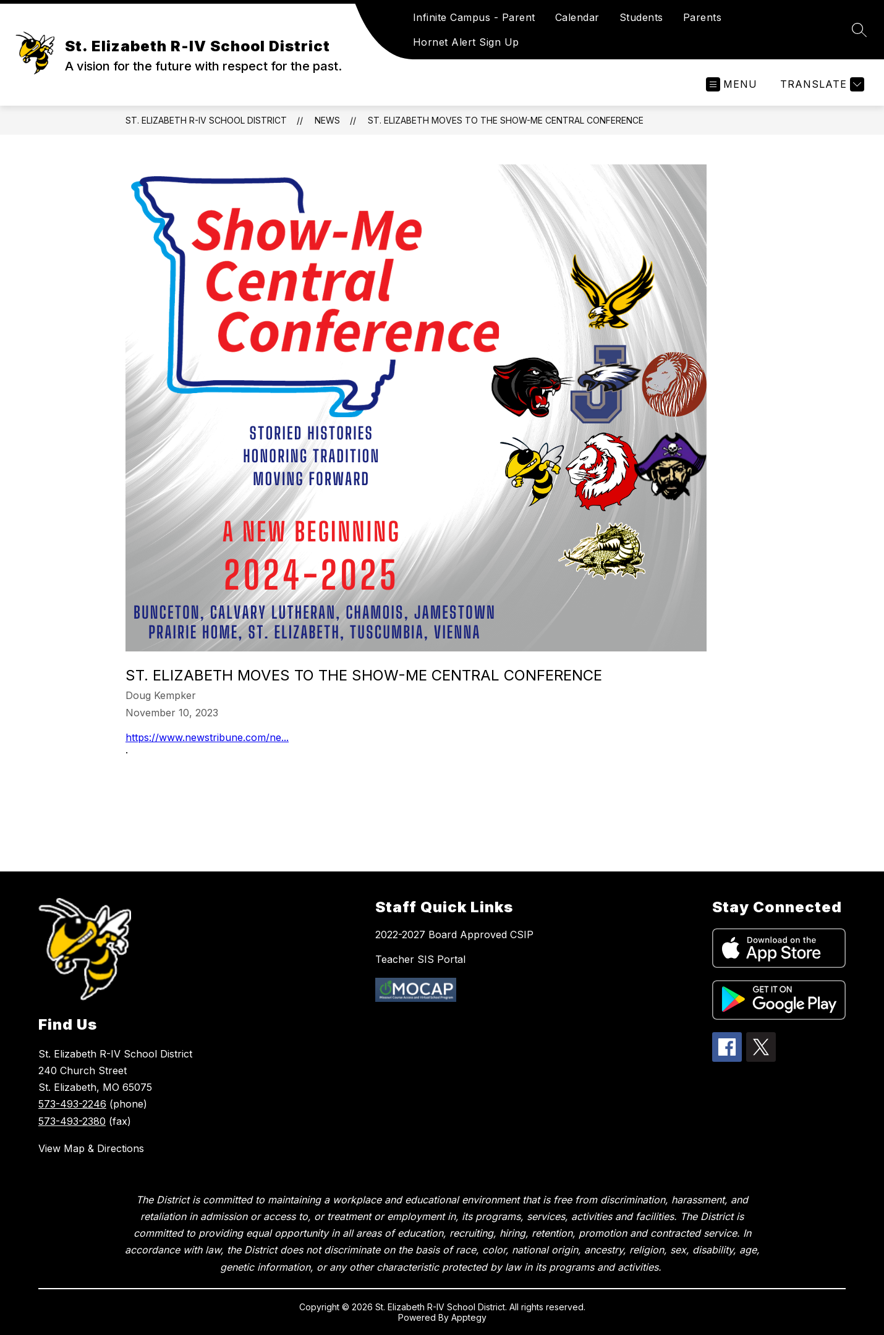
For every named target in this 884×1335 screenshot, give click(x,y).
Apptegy (469, 1317)
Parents (702, 17)
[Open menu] (731, 84)
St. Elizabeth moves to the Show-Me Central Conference (506, 120)
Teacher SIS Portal (420, 959)
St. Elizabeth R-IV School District (206, 120)
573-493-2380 (72, 1121)
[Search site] (859, 29)
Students (641, 17)
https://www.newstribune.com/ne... (207, 737)
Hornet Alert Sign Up (466, 42)
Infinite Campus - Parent (474, 17)
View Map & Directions (91, 1148)
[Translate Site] (820, 84)
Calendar (577, 17)
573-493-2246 (72, 1104)
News (327, 120)
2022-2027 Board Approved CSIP (454, 934)
